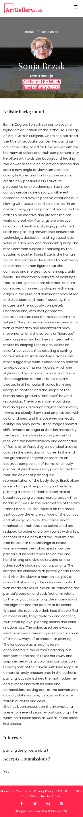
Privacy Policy (44, 791)
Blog (68, 791)
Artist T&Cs (29, 796)
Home (29, 32)
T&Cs (78, 791)
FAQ (59, 791)
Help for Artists (50, 796)
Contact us (23, 791)
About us (6, 791)
